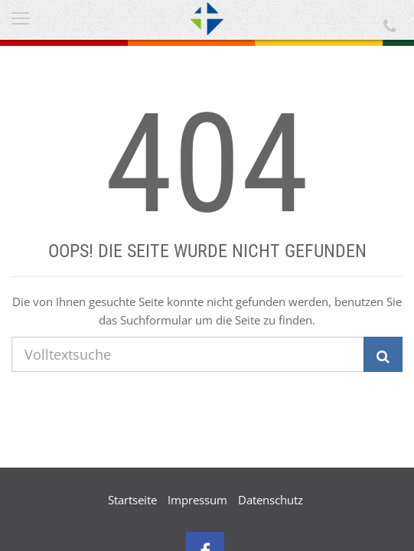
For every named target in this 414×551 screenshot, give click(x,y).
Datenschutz (270, 499)
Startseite (132, 499)
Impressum (197, 499)
